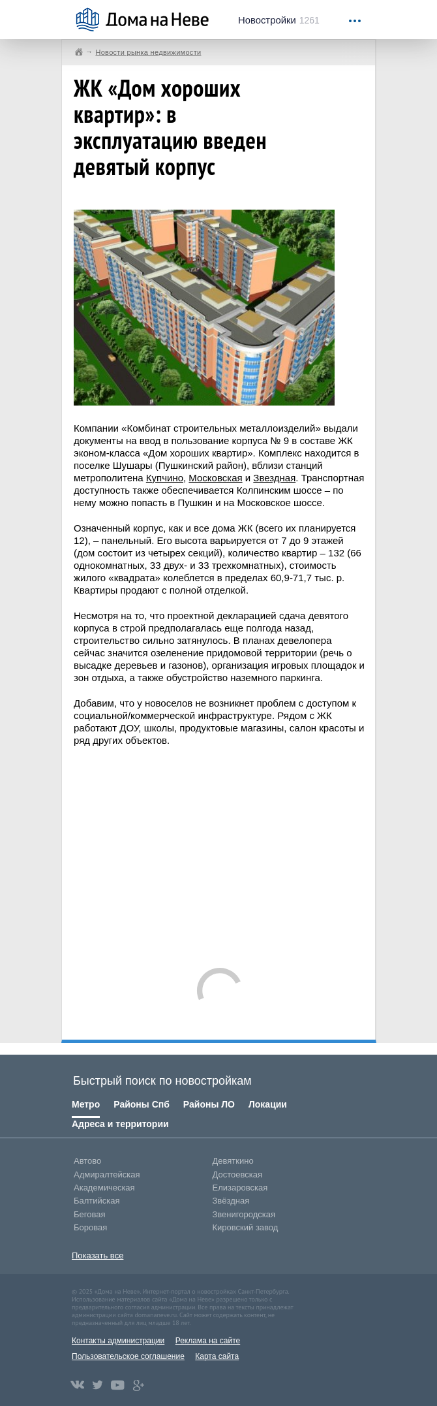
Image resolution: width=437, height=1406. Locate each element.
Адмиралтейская (107, 1174)
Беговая (89, 1214)
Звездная (274, 477)
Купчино (164, 477)
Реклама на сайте (208, 1340)
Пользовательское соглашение (128, 1356)
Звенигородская (244, 1214)
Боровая (90, 1227)
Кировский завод (246, 1227)
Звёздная (231, 1201)
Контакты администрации (118, 1340)
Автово (87, 1161)
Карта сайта (217, 1356)
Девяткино (233, 1161)
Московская (215, 477)
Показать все (97, 1255)
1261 (279, 20)
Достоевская (237, 1174)
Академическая (104, 1187)
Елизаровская (240, 1187)
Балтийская (97, 1201)
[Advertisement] (255, 850)
